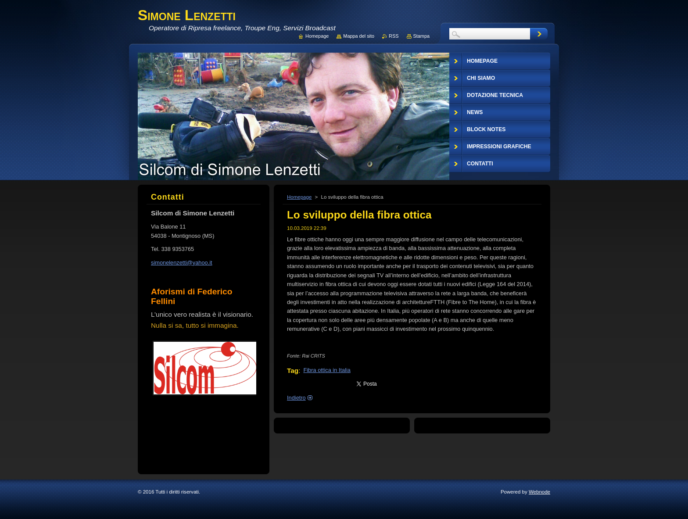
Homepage (299, 197)
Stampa (421, 36)
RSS (393, 36)
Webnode (539, 491)
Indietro (296, 397)
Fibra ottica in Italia (326, 370)
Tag (292, 370)
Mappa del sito (358, 36)
